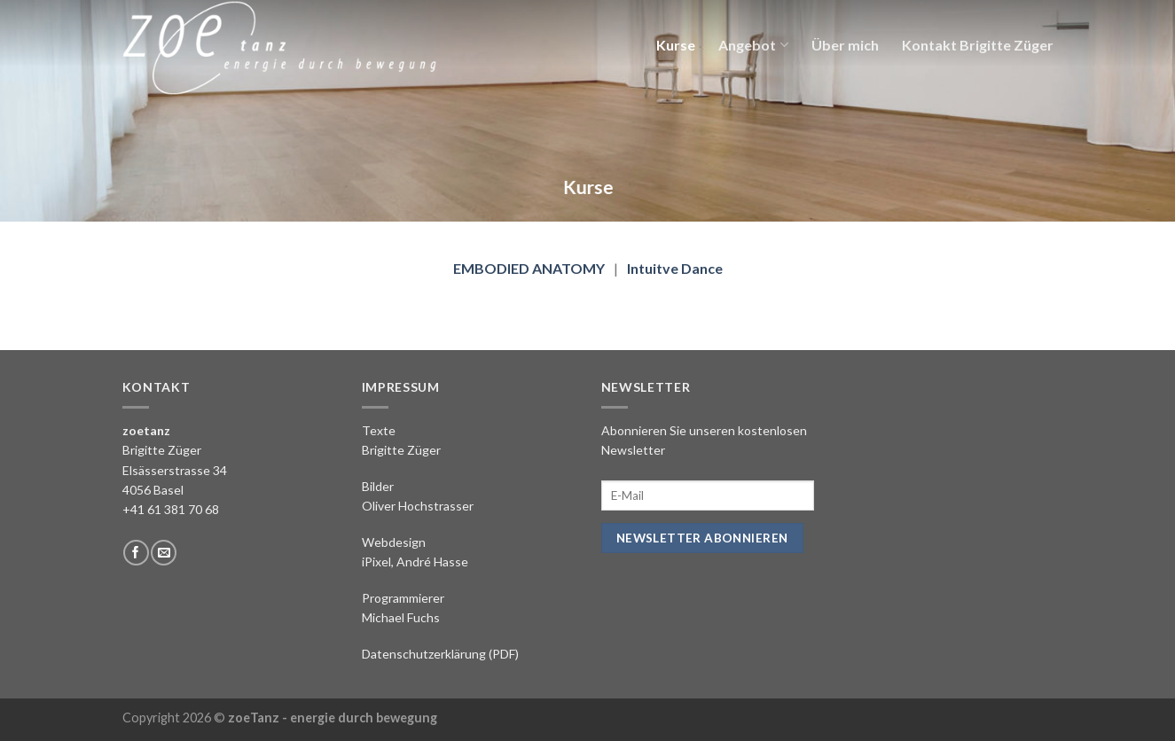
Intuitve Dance (675, 268)
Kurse (675, 44)
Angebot (752, 44)
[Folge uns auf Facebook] (136, 553)
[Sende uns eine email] (163, 553)
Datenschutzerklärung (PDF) (440, 653)
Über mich (845, 44)
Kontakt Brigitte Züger (978, 44)
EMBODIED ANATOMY (529, 268)
